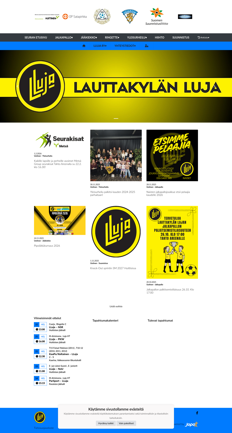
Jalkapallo (64, 37)
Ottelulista (41, 390)
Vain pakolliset (126, 423)
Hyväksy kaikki (105, 423)
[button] (17, 86)
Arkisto (203, 37)
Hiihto (159, 37)
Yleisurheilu (137, 37)
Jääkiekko (89, 37)
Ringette (112, 37)
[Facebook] (196, 412)
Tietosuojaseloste (44, 427)
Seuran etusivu (36, 37)
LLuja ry (100, 45)
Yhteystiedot (125, 45)
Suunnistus (180, 37)
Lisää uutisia (116, 306)
